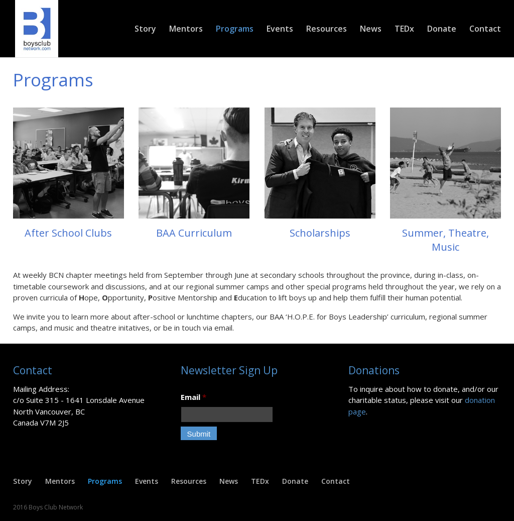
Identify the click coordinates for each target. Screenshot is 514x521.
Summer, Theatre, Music (445, 240)
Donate (441, 29)
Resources (326, 29)
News (370, 29)
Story (145, 29)
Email (193, 397)
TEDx (404, 29)
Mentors (186, 29)
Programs (234, 29)
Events (280, 29)
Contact (485, 29)
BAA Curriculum (194, 233)
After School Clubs (68, 233)
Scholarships (320, 233)
